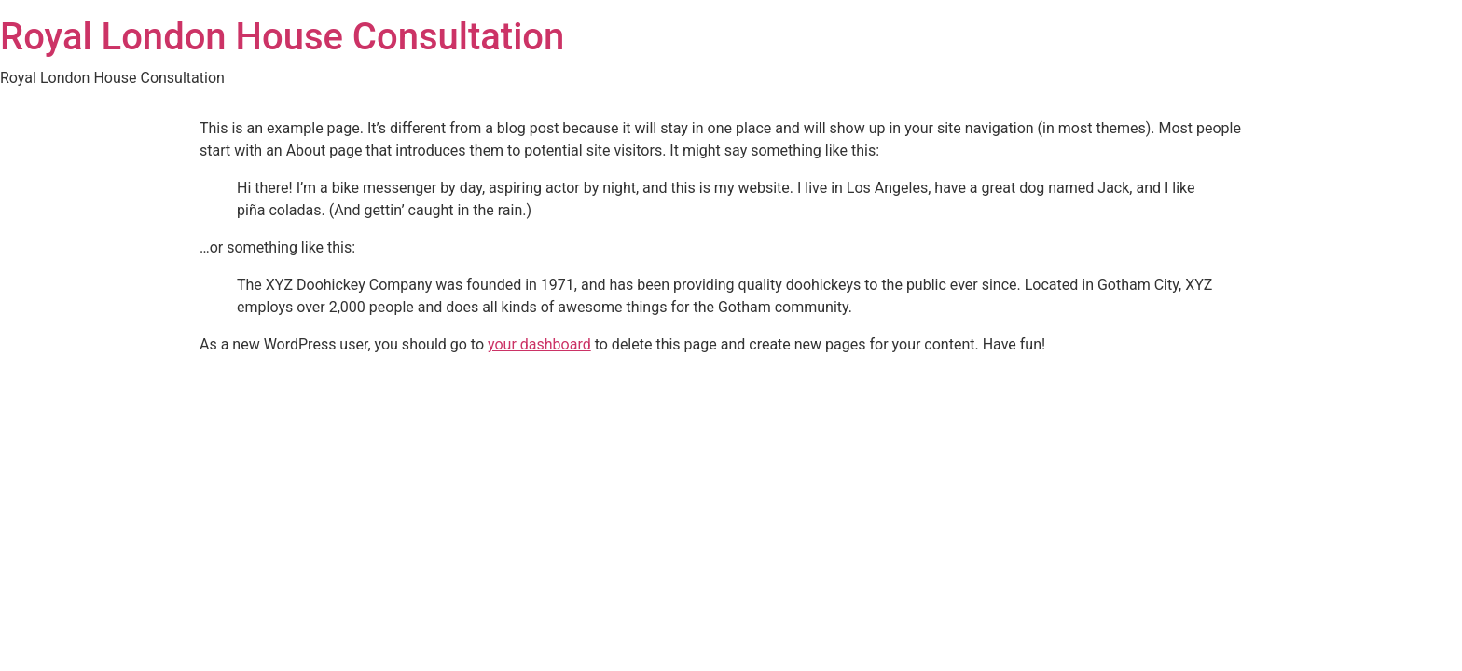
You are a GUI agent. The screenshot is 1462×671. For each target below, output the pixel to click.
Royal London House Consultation (282, 37)
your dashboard (539, 344)
